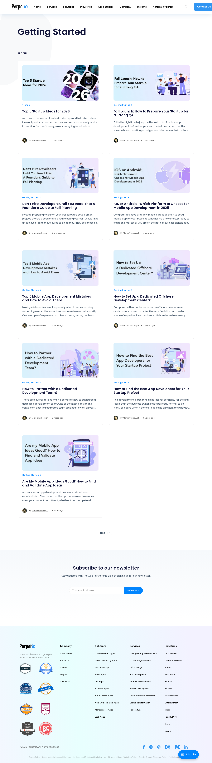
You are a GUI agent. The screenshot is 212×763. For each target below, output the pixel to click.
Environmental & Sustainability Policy (87, 757)
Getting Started (123, 104)
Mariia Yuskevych (40, 140)
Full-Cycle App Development (143, 653)
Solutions (68, 7)
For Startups (135, 709)
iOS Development (138, 674)
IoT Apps (99, 681)
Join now (133, 590)
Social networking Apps (106, 660)
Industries (86, 7)
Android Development (140, 681)
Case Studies (106, 7)
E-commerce (171, 653)
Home (37, 7)
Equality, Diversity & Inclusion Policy (152, 757)
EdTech (168, 681)
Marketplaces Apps (104, 709)
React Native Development (142, 695)
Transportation (171, 695)
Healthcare (170, 674)
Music (167, 709)
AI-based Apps (102, 688)
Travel (167, 724)
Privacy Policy (34, 757)
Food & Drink (171, 717)
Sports (168, 667)
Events (168, 731)
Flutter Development (139, 688)
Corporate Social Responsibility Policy (56, 757)
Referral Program (163, 7)
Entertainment (171, 702)
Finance (168, 688)
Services (52, 7)
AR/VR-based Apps (104, 695)
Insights (142, 7)
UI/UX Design (136, 667)
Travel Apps (100, 674)
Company (125, 7)
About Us (64, 660)
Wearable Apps (102, 667)
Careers (63, 667)
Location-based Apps (105, 653)
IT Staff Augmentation (140, 660)
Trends (27, 104)
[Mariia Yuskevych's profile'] (24, 140)
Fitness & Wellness (173, 660)
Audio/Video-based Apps (107, 702)
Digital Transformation (140, 702)
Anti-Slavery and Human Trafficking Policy (120, 757)
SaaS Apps (100, 717)
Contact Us (65, 681)
